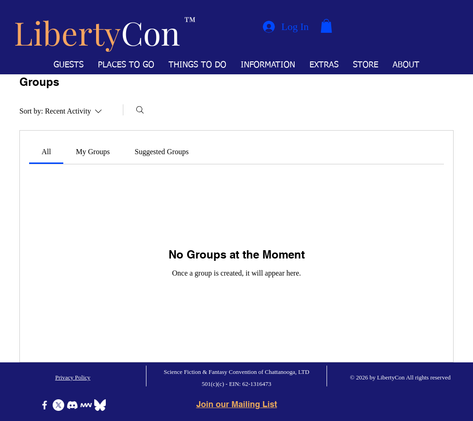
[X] (58, 405)
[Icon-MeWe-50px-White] (86, 405)
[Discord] (72, 405)
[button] (326, 26)
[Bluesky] (100, 405)
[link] (46, 152)
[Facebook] (44, 405)
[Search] (140, 109)
